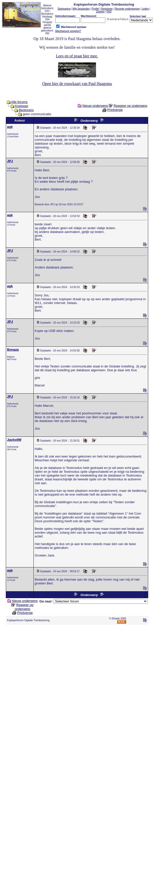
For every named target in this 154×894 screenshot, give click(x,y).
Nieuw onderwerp (95, 106)
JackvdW (14, 440)
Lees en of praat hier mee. (77, 56)
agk (10, 127)
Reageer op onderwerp (130, 106)
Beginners (26, 110)
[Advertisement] (76, 676)
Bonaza (13, 349)
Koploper (21, 106)
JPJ (10, 161)
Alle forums (19, 102)
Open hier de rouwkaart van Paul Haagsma (77, 83)
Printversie (115, 110)
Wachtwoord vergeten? (68, 31)
